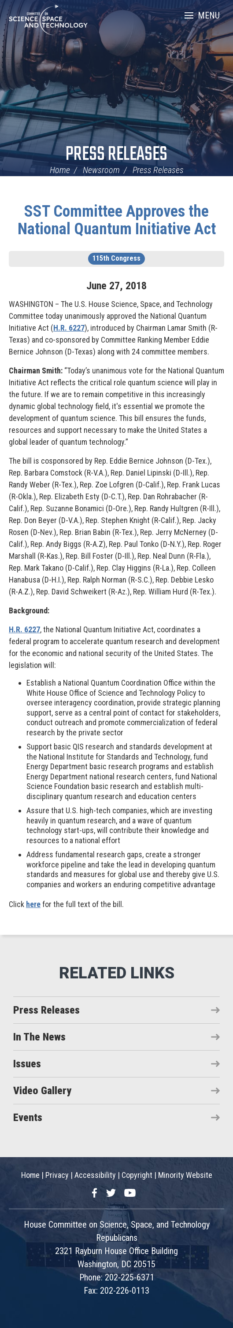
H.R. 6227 (69, 327)
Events (27, 1117)
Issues (27, 1064)
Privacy (57, 1175)
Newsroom (101, 170)
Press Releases (116, 155)
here (33, 904)
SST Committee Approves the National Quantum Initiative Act (117, 220)
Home (60, 170)
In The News (39, 1037)
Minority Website (185, 1175)
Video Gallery (42, 1091)
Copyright (137, 1175)
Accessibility (95, 1175)
